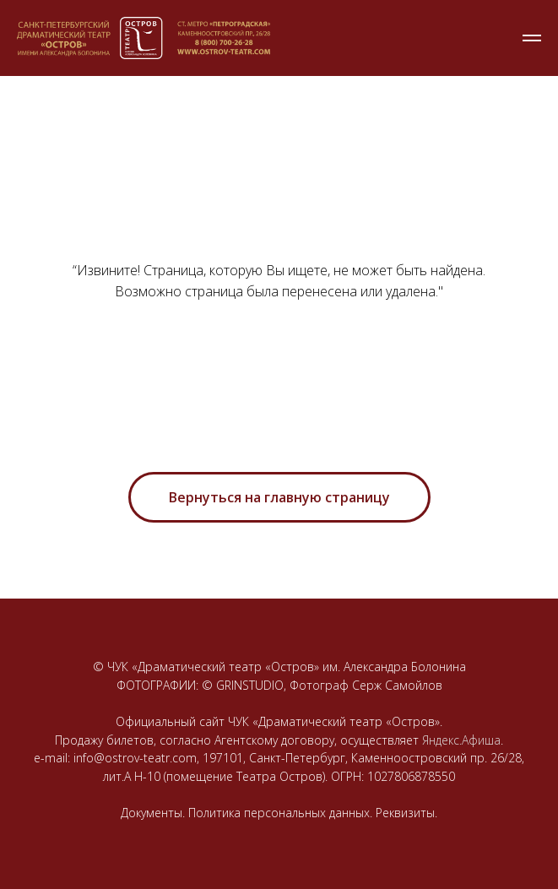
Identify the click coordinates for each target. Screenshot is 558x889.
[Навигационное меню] (532, 38)
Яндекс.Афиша (461, 740)
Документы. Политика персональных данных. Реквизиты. (279, 813)
